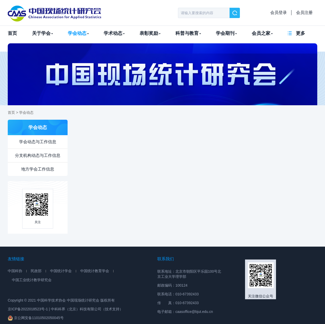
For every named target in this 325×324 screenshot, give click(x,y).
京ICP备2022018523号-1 (28, 309)
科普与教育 (188, 33)
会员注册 (304, 12)
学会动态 (78, 33)
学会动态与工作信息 (37, 142)
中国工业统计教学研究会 (32, 280)
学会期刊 (226, 33)
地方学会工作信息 (37, 169)
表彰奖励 (150, 33)
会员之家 (262, 33)
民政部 (36, 271)
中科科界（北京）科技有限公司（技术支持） (87, 309)
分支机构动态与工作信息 (37, 155)
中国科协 (15, 271)
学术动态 (114, 33)
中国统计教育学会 (94, 271)
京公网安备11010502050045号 (36, 317)
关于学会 (42, 33)
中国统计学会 (61, 271)
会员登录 (278, 12)
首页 (12, 33)
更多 (300, 33)
